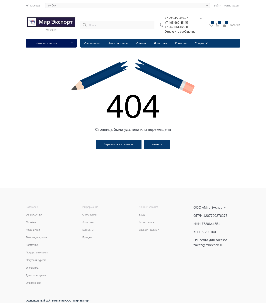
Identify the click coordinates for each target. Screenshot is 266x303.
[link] (33, 5)
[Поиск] (84, 25)
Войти (217, 5)
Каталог (157, 144)
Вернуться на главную (119, 144)
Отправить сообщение (179, 31)
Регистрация (232, 5)
